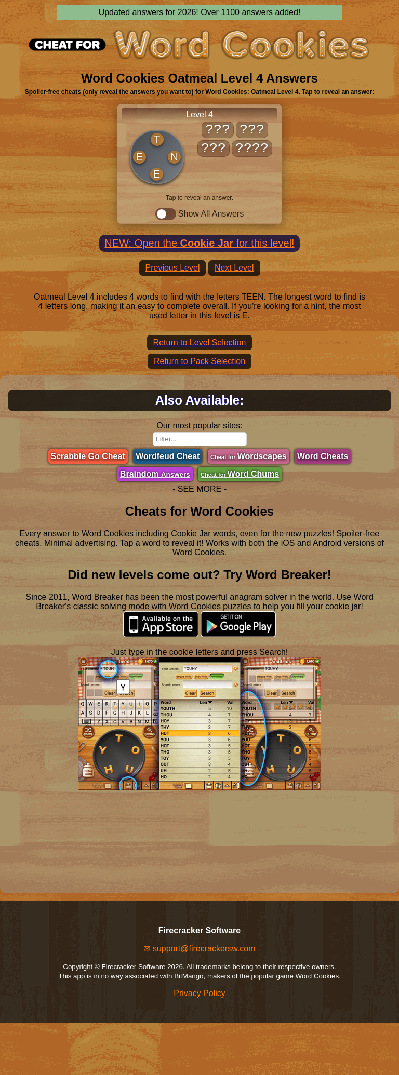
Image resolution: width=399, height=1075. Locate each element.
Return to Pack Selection (199, 361)
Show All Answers (199, 214)
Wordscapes (248, 456)
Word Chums (240, 473)
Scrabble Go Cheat (88, 456)
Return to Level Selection (199, 342)
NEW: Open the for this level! (199, 243)
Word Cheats (322, 456)
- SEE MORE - (199, 489)
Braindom (155, 473)
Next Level (234, 267)
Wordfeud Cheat (168, 456)
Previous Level (172, 267)
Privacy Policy (199, 993)
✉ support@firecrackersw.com (199, 948)
